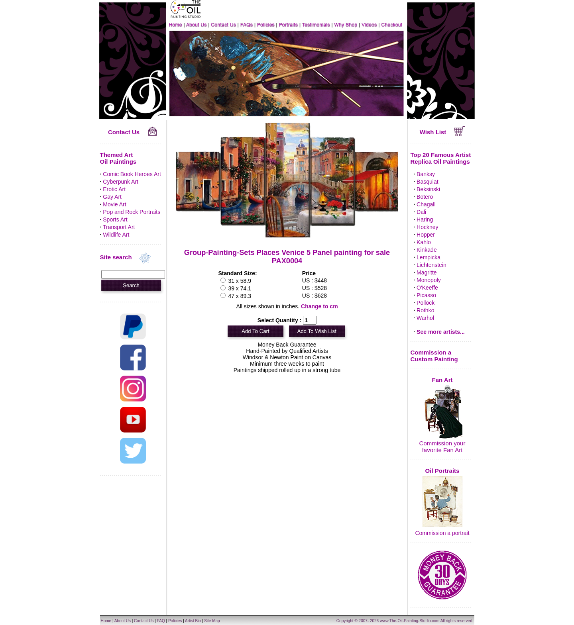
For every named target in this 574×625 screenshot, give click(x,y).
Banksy (426, 174)
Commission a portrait (442, 533)
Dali (421, 212)
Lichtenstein (431, 265)
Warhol (425, 318)
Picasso (426, 295)
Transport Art (119, 227)
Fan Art (442, 379)
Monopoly (429, 280)
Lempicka (428, 257)
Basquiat (427, 181)
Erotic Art (114, 189)
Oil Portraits (442, 470)
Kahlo (424, 242)
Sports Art (115, 219)
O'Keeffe (427, 287)
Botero (425, 197)
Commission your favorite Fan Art (442, 446)
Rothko (425, 310)
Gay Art (112, 197)
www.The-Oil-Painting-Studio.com (410, 621)
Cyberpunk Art (120, 181)
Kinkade (427, 250)
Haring (425, 219)
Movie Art (114, 204)
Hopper (426, 234)
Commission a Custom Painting (434, 355)
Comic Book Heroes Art (132, 174)
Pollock (425, 303)
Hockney (427, 227)
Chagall (426, 204)
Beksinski (428, 189)
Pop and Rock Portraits (131, 212)
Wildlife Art (116, 234)
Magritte (427, 272)
